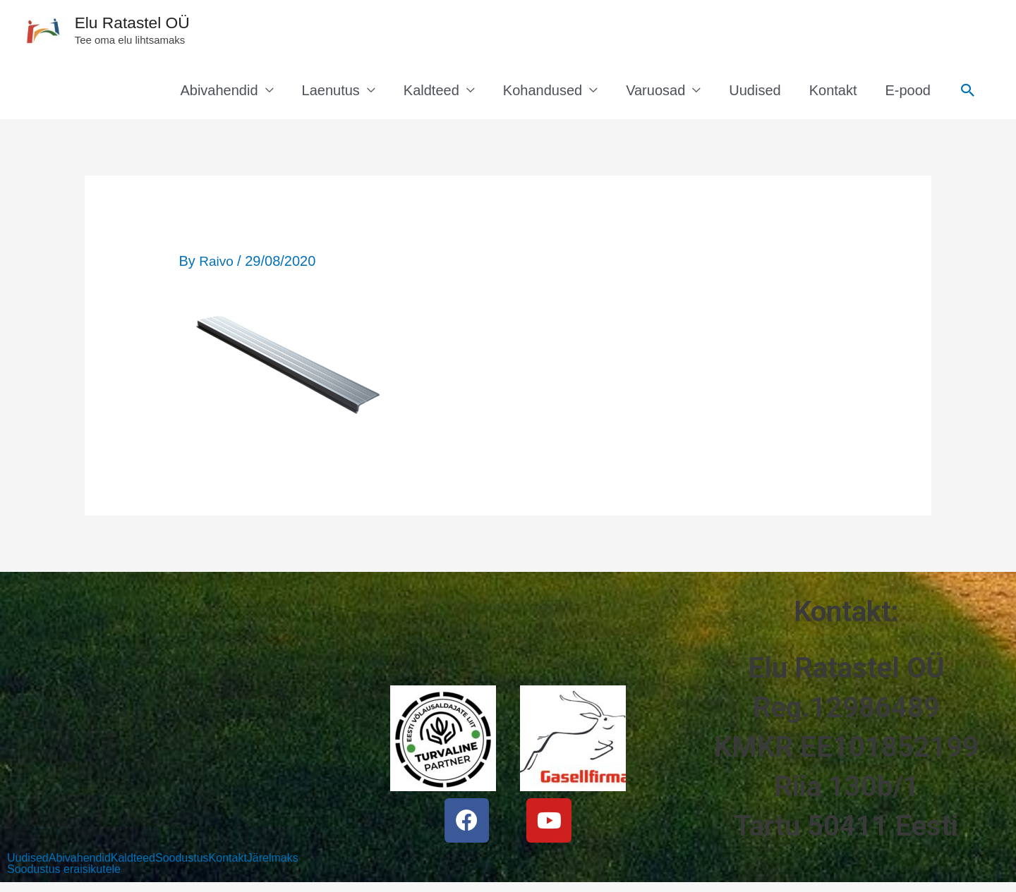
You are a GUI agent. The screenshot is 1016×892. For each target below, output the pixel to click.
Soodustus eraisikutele (64, 875)
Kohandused (542, 95)
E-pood (908, 95)
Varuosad (655, 95)
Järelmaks (272, 863)
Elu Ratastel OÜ (152, 25)
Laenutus (331, 95)
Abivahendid (219, 95)
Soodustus (182, 863)
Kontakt (833, 95)
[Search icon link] (968, 95)
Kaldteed (431, 95)
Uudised (754, 95)
